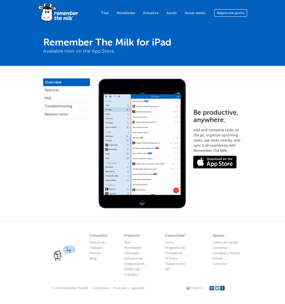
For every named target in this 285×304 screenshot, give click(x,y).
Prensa (95, 253)
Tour (105, 13)
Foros (169, 242)
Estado (218, 258)
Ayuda (172, 13)
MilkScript (132, 269)
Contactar (220, 263)
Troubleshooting (58, 106)
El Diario (171, 258)
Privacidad (120, 288)
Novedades (126, 13)
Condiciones (100, 288)
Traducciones (175, 263)
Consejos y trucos (226, 253)
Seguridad (137, 288)
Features (52, 89)
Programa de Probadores (175, 250)
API (167, 269)
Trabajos (96, 247)
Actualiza (151, 13)
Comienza (220, 247)
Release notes (56, 114)
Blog (93, 258)
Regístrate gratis (230, 13)
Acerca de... (98, 242)
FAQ (48, 98)
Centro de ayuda (225, 242)
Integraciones (134, 263)
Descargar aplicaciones (133, 255)
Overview (53, 82)
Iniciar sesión (195, 13)
